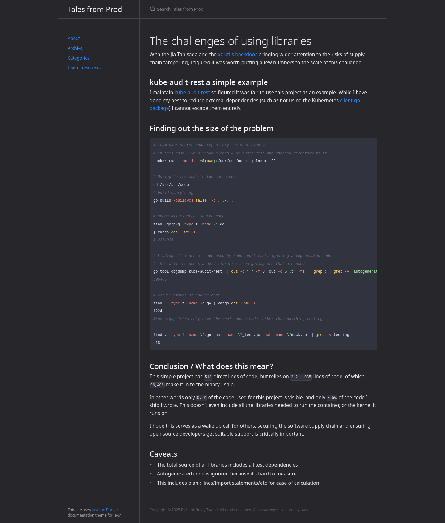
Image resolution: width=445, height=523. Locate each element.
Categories (79, 58)
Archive (75, 48)
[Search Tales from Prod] (222, 9)
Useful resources (85, 68)
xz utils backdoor (237, 54)
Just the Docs (103, 510)
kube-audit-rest (192, 92)
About (74, 38)
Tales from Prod (95, 9)
